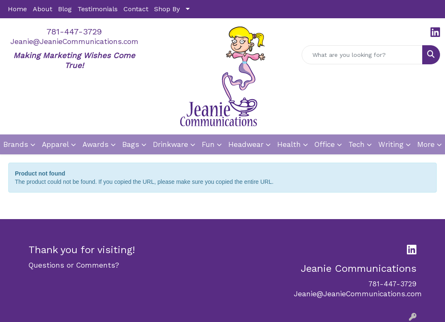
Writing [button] (391, 144)
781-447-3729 (74, 32)
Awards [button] (95, 144)
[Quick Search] (362, 54)
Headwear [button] (246, 144)
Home (17, 9)
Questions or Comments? (74, 265)
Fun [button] (208, 144)
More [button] (426, 144)
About (42, 9)
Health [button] (289, 144)
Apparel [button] (55, 144)
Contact (135, 9)
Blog (65, 9)
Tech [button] (356, 144)
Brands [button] (15, 144)
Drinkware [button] (170, 144)
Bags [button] (130, 144)
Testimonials (97, 9)
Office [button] (324, 144)
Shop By (167, 9)
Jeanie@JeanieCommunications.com (74, 41)
